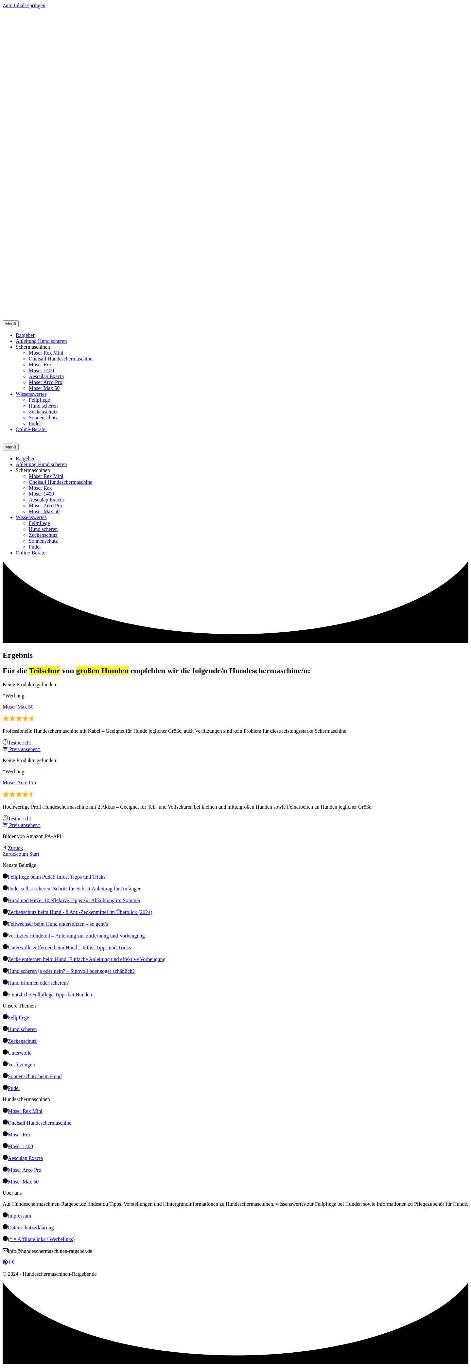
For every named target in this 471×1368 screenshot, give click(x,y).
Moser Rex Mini (46, 353)
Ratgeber (25, 335)
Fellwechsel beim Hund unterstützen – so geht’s (58, 924)
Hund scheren (43, 406)
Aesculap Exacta (46, 376)
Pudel (35, 423)
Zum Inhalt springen (24, 5)
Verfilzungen (21, 1064)
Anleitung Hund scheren (41, 341)
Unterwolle (19, 1053)
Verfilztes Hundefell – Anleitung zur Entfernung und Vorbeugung (76, 935)
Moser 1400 (41, 370)
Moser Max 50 (44, 388)
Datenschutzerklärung (31, 1227)
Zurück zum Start (21, 854)
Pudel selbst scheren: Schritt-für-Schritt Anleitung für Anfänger (74, 888)
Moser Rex (40, 364)
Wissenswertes (31, 394)
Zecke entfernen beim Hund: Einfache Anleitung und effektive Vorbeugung (87, 959)
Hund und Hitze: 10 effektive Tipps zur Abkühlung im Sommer (74, 900)
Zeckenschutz (43, 411)
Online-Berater (31, 429)
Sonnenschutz (43, 417)
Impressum (19, 1216)
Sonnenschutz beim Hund (34, 1076)
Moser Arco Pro (45, 382)
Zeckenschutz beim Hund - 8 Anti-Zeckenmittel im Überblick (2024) (80, 912)
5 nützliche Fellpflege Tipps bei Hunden (50, 994)
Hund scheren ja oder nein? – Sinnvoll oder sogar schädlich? (71, 971)
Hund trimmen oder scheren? (38, 983)
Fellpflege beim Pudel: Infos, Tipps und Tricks (56, 877)
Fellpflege (39, 400)
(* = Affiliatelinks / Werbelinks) (41, 1239)
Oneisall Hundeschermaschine (60, 358)
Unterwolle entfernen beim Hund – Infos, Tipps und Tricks (69, 947)
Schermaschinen (33, 347)
